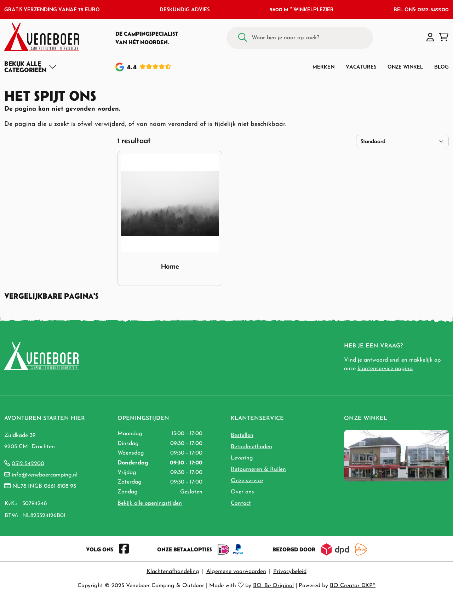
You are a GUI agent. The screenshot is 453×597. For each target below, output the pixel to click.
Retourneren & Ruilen (258, 469)
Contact (241, 503)
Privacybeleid (289, 571)
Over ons (242, 492)
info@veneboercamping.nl (45, 475)
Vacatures (361, 67)
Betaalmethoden (251, 447)
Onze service (247, 481)
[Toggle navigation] (30, 66)
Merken (323, 67)
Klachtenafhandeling (173, 571)
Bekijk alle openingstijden (149, 503)
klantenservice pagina (385, 368)
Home (170, 266)
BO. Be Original (273, 586)
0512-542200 (28, 464)
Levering (242, 458)
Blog (441, 67)
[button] (430, 38)
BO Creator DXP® (352, 586)
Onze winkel (405, 67)
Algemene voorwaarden (236, 571)
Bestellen (242, 435)
